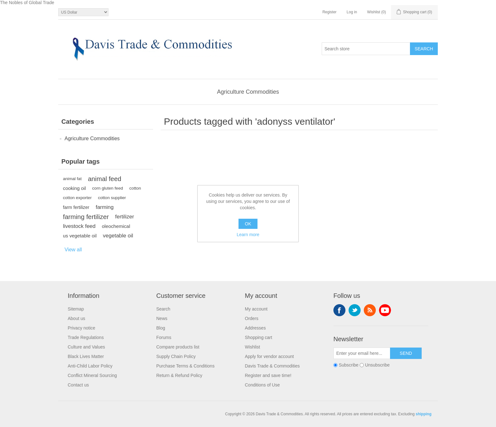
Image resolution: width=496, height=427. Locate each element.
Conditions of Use (262, 384)
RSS (370, 310)
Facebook (339, 310)
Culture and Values (86, 346)
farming (105, 207)
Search (163, 308)
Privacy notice (81, 327)
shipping (423, 414)
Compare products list (177, 346)
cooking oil (74, 188)
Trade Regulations (86, 337)
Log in (352, 12)
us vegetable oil (79, 235)
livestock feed (79, 226)
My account (256, 308)
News (161, 318)
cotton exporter (77, 197)
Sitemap (76, 308)
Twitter (355, 310)
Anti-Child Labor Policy (90, 365)
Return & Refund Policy (179, 375)
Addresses (255, 327)
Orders (251, 318)
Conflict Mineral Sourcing (92, 375)
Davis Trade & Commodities (272, 365)
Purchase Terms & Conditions (185, 365)
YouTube (385, 310)
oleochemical (116, 226)
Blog (160, 327)
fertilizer (124, 217)
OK (248, 223)
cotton (135, 188)
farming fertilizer (86, 216)
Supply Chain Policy (176, 356)
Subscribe (348, 364)
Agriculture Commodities (248, 92)
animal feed (104, 178)
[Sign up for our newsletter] (361, 353)
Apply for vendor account (269, 356)
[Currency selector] (83, 12)
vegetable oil (118, 236)
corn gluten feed (107, 188)
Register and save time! (268, 375)
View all (73, 249)
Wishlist (252, 346)
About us (76, 318)
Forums (163, 337)
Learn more (248, 234)
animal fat (72, 178)
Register (329, 12)
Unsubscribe (377, 364)
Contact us (78, 384)
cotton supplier (112, 197)
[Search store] (366, 48)
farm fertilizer (76, 207)
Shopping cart (258, 337)
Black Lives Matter (86, 356)
